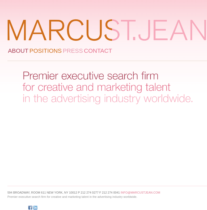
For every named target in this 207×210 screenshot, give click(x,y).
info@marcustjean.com (140, 192)
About (18, 50)
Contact (98, 50)
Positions (45, 50)
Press (73, 50)
